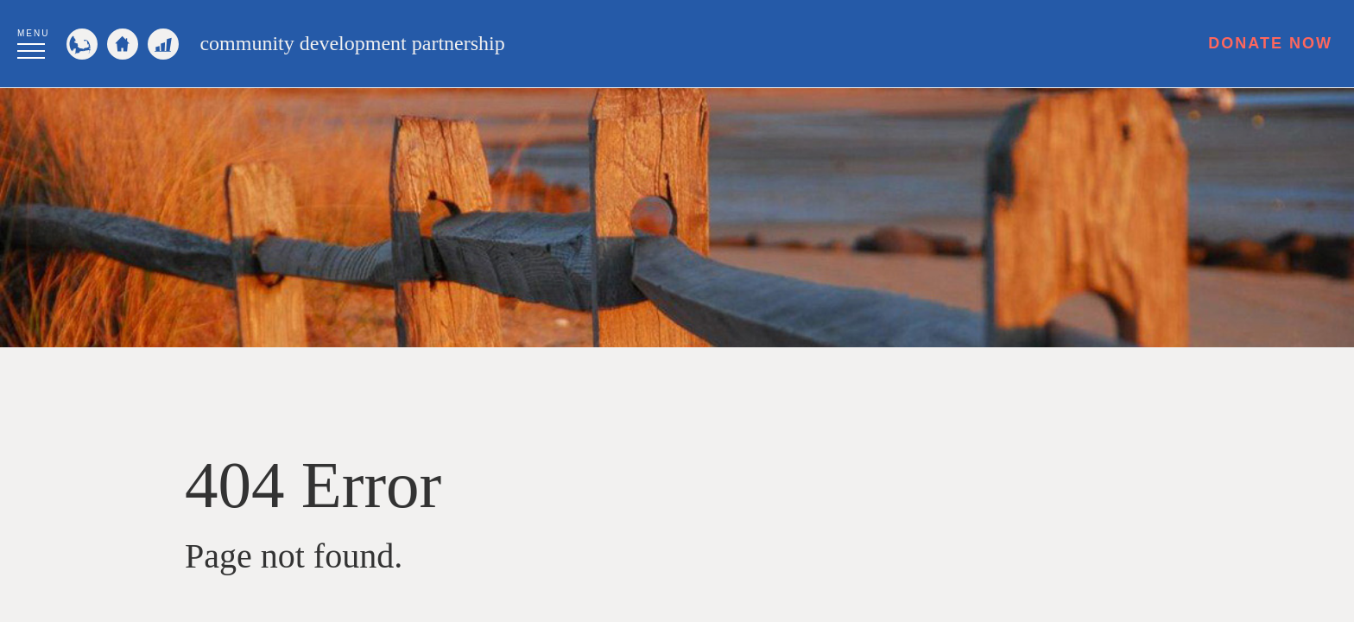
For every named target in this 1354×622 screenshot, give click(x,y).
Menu (33, 33)
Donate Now (1270, 43)
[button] (33, 41)
